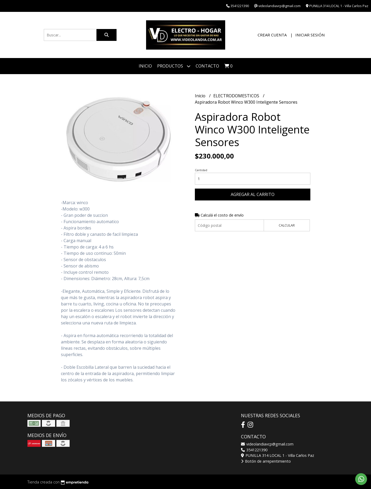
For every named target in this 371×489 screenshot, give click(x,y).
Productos (173, 66)
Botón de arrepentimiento (266, 461)
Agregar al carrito (252, 194)
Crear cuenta (272, 34)
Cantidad (201, 170)
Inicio (145, 66)
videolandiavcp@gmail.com (267, 444)
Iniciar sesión (310, 34)
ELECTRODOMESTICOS (236, 96)
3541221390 (254, 449)
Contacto (207, 66)
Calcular (287, 225)
